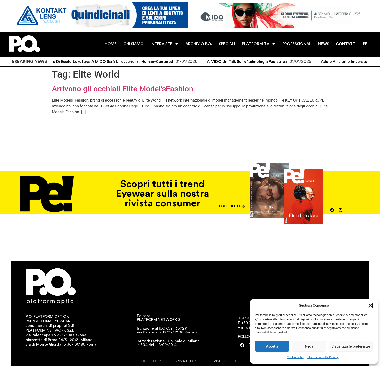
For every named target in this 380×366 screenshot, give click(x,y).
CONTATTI (346, 44)
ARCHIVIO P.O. (198, 44)
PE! (365, 44)
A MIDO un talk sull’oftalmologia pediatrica (251, 62)
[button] (370, 305)
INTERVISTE (164, 44)
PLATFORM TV (259, 44)
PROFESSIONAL (296, 44)
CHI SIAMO (133, 44)
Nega (309, 346)
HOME (111, 44)
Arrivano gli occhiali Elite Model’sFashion (122, 88)
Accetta (272, 346)
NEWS (323, 44)
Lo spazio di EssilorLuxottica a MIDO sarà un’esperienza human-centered (109, 62)
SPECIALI (227, 44)
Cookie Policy (295, 357)
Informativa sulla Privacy (322, 357)
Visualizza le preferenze (350, 346)
